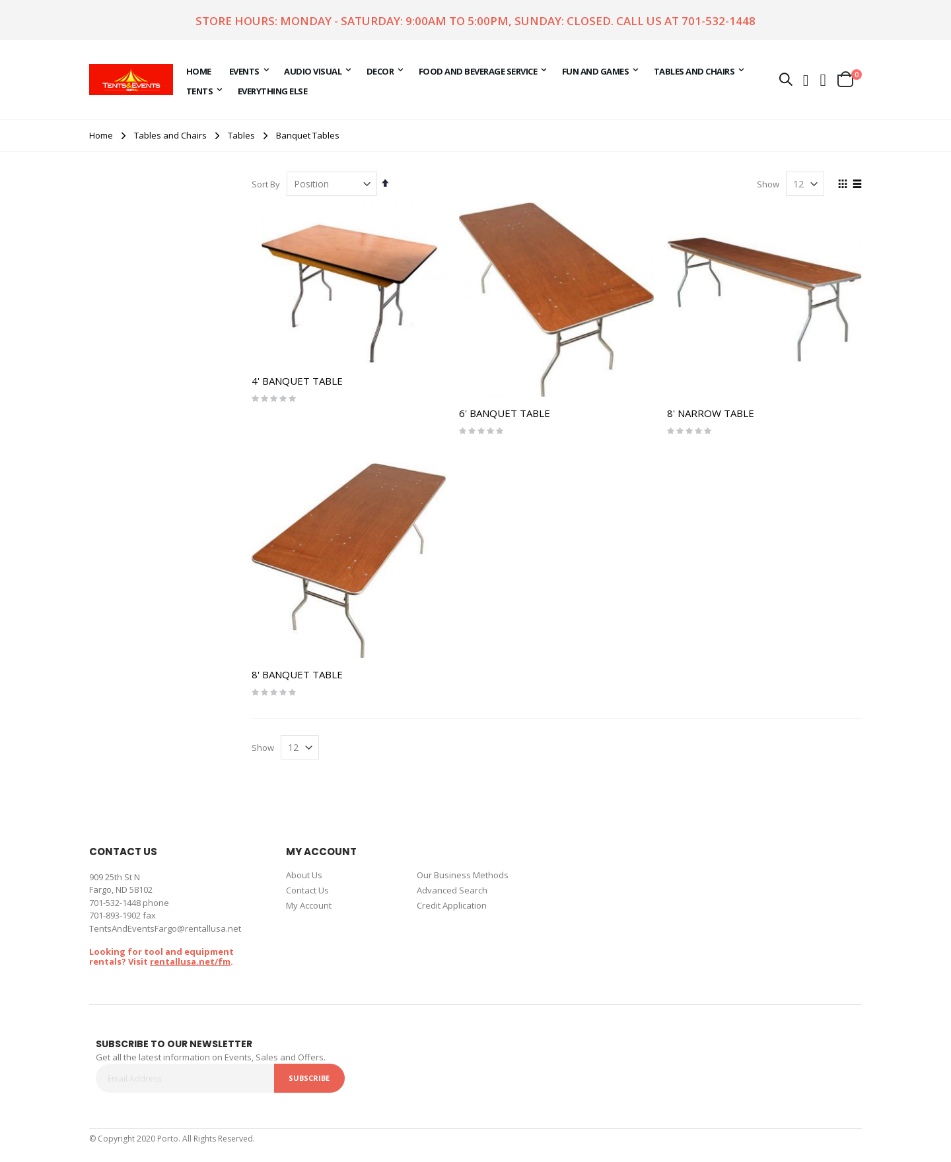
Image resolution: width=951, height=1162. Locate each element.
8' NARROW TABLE (710, 413)
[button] (823, 79)
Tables (241, 135)
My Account (309, 905)
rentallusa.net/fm (190, 961)
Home (101, 135)
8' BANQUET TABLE (297, 674)
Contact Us (307, 890)
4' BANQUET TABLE (297, 380)
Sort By (266, 184)
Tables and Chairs (170, 135)
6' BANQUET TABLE (504, 413)
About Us (304, 875)
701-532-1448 (719, 20)
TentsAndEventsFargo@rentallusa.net (165, 928)
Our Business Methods (463, 875)
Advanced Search (452, 890)
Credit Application (452, 905)
